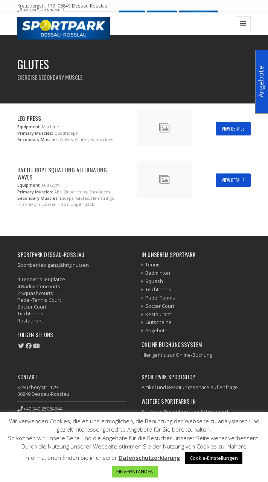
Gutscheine (158, 322)
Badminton (157, 272)
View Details (233, 128)
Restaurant (158, 314)
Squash (154, 281)
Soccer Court (159, 306)
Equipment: (29, 126)
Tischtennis (158, 289)
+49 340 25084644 (41, 10)
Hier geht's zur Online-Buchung (177, 354)
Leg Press (29, 118)
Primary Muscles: (35, 133)
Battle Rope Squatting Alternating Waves (62, 173)
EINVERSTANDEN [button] (135, 471)
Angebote (156, 330)
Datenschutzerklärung (149, 457)
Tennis (153, 264)
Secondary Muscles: (38, 139)
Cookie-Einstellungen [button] (214, 458)
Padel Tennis (160, 297)
